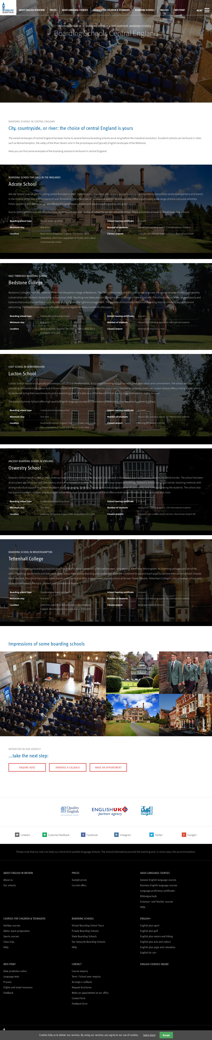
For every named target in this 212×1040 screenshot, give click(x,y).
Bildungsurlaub (148, 896)
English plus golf (149, 931)
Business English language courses (158, 885)
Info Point (179, 10)
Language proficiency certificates (157, 890)
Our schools (9, 885)
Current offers (79, 885)
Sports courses (11, 936)
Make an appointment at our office (90, 992)
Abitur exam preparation (16, 931)
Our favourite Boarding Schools (131, 26)
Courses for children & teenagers (111, 10)
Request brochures (81, 987)
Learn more (149, 1035)
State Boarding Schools (84, 936)
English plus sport (149, 925)
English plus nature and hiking (156, 936)
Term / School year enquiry (86, 976)
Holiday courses (11, 925)
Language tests (11, 976)
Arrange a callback (68, 767)
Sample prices (79, 879)
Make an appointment (108, 767)
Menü (203, 10)
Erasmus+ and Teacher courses (156, 901)
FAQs (142, 907)
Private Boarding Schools (85, 931)
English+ (164, 10)
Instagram (125, 835)
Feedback (8, 992)
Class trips (8, 941)
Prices (53, 10)
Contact (76, 964)
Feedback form (79, 1003)
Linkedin (25, 835)
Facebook (92, 835)
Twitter (159, 835)
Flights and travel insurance (17, 987)
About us (8, 879)
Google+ (192, 835)
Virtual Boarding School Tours (88, 925)
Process (7, 982)
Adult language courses (75, 10)
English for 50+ (148, 952)
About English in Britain (32, 10)
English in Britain (8, 7)
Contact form (78, 998)
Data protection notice (15, 971)
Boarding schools (144, 10)
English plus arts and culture (155, 941)
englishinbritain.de (69, 26)
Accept (166, 1035)
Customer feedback (58, 835)
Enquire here (27, 767)
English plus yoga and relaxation (157, 947)
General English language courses (158, 879)
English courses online (154, 964)
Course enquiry (80, 971)
